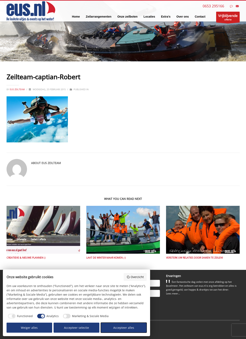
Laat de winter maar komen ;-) (106, 257)
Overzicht (135, 277)
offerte (228, 18)
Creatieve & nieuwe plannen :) (26, 257)
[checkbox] (20, 316)
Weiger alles (29, 328)
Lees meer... (173, 293)
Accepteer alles (123, 328)
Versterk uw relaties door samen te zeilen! (194, 257)
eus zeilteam (17, 89)
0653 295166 (213, 5)
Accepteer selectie (76, 328)
